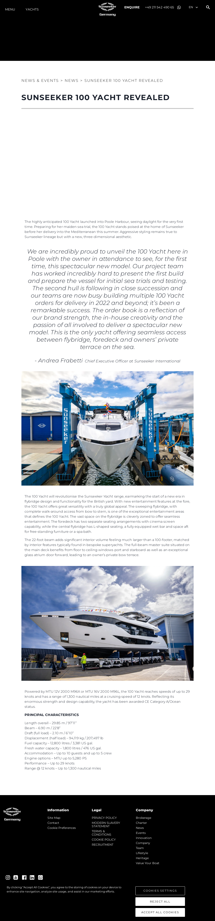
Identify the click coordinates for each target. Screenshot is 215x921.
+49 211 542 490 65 (159, 7)
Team (140, 848)
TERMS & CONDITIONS (101, 832)
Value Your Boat (147, 863)
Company (143, 843)
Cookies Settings (160, 890)
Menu (10, 9)
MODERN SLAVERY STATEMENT (106, 824)
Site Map (53, 818)
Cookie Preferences (61, 828)
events (141, 833)
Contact (53, 823)
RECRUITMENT (102, 845)
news (140, 828)
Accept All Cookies (160, 912)
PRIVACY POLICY (104, 818)
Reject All (160, 901)
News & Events (40, 80)
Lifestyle (142, 853)
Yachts (32, 9)
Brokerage (143, 818)
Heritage (142, 858)
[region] (107, 901)
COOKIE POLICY (104, 839)
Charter (141, 823)
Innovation (144, 838)
